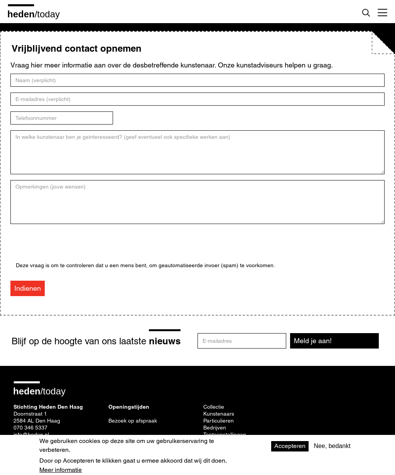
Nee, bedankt (332, 446)
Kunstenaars (218, 414)
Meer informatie (60, 470)
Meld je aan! (313, 341)
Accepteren (290, 446)
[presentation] (74, 247)
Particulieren (218, 421)
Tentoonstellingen (224, 434)
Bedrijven (214, 427)
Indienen (27, 288)
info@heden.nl (31, 434)
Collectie (213, 407)
